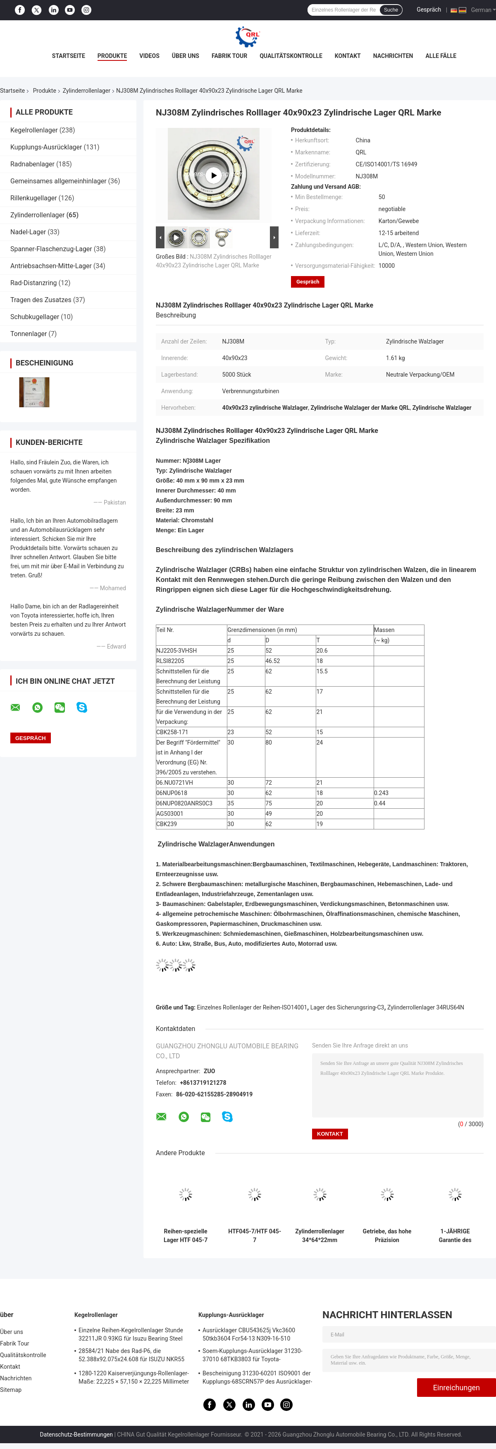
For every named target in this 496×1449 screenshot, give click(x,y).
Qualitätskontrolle (291, 56)
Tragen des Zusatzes (41, 300)
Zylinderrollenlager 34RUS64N (425, 1007)
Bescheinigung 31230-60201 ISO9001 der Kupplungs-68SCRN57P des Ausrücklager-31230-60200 (257, 1378)
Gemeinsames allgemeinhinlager (58, 181)
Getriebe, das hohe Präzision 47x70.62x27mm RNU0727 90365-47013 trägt (387, 1236)
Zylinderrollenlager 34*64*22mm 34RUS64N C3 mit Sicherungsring (319, 1236)
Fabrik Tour (229, 56)
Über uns (185, 56)
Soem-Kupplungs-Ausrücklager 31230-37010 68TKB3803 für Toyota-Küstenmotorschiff (253, 1356)
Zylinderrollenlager (86, 90)
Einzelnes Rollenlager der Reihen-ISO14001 (252, 1007)
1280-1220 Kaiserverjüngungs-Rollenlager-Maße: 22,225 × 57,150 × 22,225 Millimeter (134, 1377)
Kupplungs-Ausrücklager (46, 147)
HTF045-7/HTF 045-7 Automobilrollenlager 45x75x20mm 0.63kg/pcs (254, 1236)
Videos (149, 56)
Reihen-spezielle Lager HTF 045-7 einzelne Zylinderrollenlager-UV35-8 (185, 1236)
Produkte (112, 56)
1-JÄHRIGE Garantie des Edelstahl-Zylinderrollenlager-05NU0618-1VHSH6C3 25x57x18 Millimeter (455, 1236)
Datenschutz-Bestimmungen (76, 1434)
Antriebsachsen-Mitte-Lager (51, 266)
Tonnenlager (28, 334)
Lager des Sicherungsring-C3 (347, 1007)
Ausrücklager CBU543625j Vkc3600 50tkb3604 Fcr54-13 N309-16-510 (249, 1334)
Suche (391, 10)
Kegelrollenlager (34, 130)
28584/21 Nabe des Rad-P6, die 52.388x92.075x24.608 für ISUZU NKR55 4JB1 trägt (131, 1356)
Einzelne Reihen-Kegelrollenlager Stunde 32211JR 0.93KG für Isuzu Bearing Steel (131, 1334)
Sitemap (10, 1390)
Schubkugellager (34, 317)
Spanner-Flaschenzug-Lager (51, 249)
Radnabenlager (32, 164)
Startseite (68, 56)
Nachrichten (393, 56)
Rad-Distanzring (33, 283)
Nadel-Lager (28, 232)
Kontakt (348, 56)
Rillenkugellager (33, 198)
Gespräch (429, 9)
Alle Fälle (440, 56)
